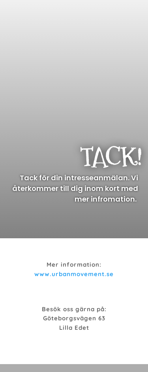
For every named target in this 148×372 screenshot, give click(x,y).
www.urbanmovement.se (74, 274)
